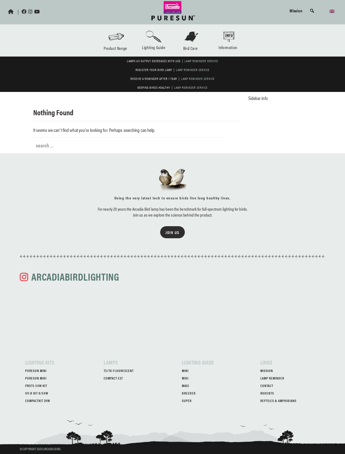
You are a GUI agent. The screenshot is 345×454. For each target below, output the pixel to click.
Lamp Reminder (272, 378)
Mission (296, 10)
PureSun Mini (36, 370)
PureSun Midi (36, 378)
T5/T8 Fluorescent (119, 370)
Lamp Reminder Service (201, 60)
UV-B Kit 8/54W (36, 393)
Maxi (185, 385)
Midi (185, 378)
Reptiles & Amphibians (278, 400)
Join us (172, 232)
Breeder (189, 393)
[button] (312, 10)
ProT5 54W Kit (36, 385)
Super (187, 400)
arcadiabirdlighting (75, 276)
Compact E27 (113, 378)
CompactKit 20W (37, 400)
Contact (266, 385)
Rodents (267, 393)
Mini (185, 370)
